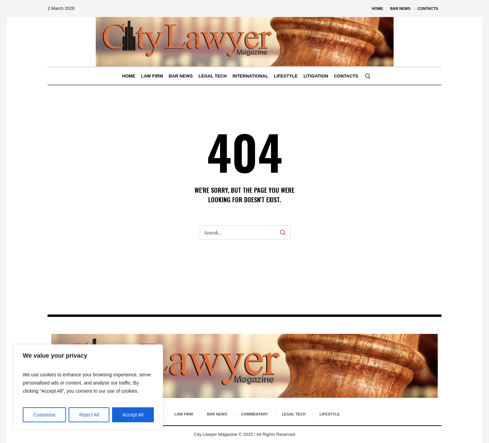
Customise (44, 415)
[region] (88, 386)
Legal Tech (294, 414)
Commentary (254, 414)
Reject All (89, 415)
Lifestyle (330, 414)
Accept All (133, 415)
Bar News (217, 414)
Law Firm (184, 414)
